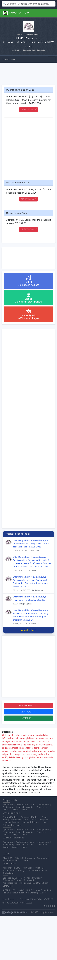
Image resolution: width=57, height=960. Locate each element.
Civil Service (32, 870)
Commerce (42, 807)
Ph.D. (17, 860)
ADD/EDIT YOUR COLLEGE (21, 902)
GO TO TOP (49, 906)
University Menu (8, 59)
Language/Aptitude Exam (36, 882)
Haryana (44, 819)
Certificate (42, 858)
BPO (18, 867)
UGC (13, 890)
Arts (32, 804)
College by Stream (33, 877)
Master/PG (8, 860)
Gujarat (33, 819)
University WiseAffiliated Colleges (28, 314)
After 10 (7, 858)
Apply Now (28, 711)
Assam (45, 817)
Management (43, 804)
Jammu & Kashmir (30, 822)
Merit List (29, 718)
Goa (26, 819)
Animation (27, 867)
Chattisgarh (15, 819)
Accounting (8, 867)
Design (15, 809)
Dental (6, 809)
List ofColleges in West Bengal (28, 297)
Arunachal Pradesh (30, 817)
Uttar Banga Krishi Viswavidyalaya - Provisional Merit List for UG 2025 (32, 600)
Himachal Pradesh (11, 822)
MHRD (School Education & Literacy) (20, 892)
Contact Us (13, 899)
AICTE (6, 890)
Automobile (8, 870)
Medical (20, 807)
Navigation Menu (16, 12)
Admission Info (28, 705)
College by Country (12, 880)
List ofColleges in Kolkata (28, 280)
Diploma (31, 858)
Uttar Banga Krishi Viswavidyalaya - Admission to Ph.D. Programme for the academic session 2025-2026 (32, 546)
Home (19, 34)
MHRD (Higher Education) (38, 890)
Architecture (22, 804)
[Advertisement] (28, 73)
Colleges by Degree (12, 877)
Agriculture (8, 804)
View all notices (28, 630)
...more (24, 809)
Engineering (8, 807)
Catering (20, 870)
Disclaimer (24, 899)
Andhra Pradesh (10, 817)
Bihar (5, 819)
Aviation (30, 807)
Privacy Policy (36, 899)
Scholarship (29, 880)
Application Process (12, 882)
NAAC (21, 890)
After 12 (19, 858)
